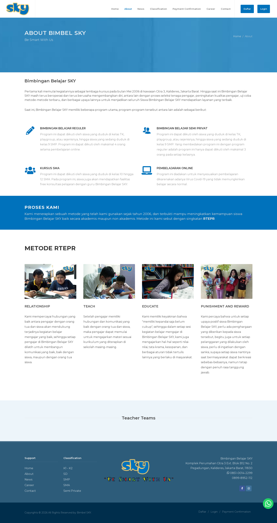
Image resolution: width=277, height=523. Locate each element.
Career (29, 485)
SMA (66, 485)
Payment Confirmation (236, 511)
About (29, 474)
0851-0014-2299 (239, 473)
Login (263, 9)
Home (237, 36)
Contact (30, 490)
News (28, 479)
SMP (66, 479)
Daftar (247, 9)
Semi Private (72, 490)
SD (65, 474)
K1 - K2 (68, 468)
